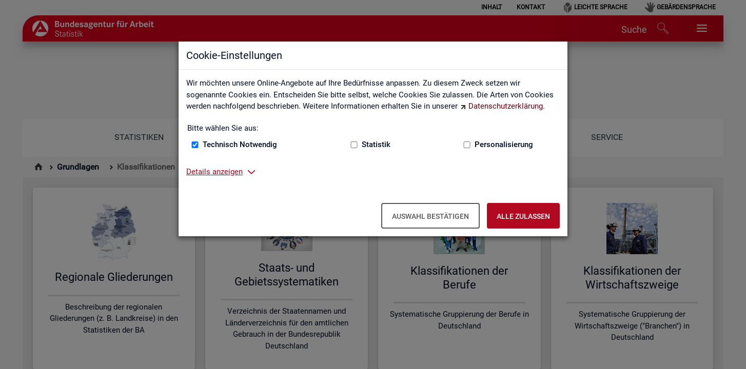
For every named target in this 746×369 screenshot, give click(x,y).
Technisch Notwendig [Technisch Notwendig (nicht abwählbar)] (240, 144)
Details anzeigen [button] (214, 171)
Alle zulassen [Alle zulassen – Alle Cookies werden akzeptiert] (523, 216)
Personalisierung (504, 144)
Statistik (376, 144)
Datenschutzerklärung (505, 106)
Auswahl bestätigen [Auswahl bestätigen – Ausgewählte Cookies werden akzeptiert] (430, 216)
